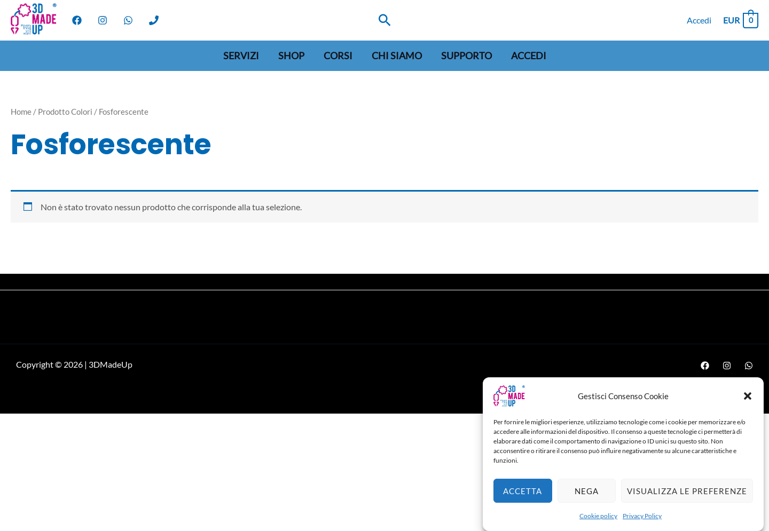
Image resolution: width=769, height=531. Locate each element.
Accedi (528, 55)
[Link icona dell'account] (699, 20)
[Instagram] (102, 20)
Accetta (522, 497)
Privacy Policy (642, 523)
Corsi (338, 55)
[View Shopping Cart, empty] (740, 20)
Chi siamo (397, 55)
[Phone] (153, 20)
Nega (587, 497)
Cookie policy (598, 523)
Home (21, 111)
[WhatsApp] (128, 20)
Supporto (466, 55)
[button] (747, 403)
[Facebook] (77, 20)
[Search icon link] (384, 20)
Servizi (241, 55)
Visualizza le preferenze (687, 497)
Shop (291, 55)
